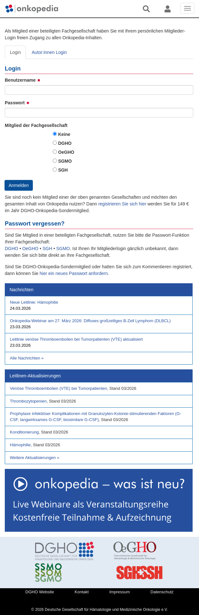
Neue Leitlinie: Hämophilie (34, 302)
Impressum (119, 591)
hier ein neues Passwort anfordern (74, 273)
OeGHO (66, 152)
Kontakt (82, 591)
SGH (63, 170)
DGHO (65, 143)
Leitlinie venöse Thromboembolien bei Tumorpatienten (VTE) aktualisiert (76, 339)
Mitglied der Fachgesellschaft (36, 125)
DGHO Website (40, 591)
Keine (64, 134)
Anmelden (19, 185)
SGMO (65, 161)
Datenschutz (161, 591)
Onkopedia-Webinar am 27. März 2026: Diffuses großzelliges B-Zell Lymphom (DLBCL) (90, 320)
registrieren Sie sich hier (123, 203)
